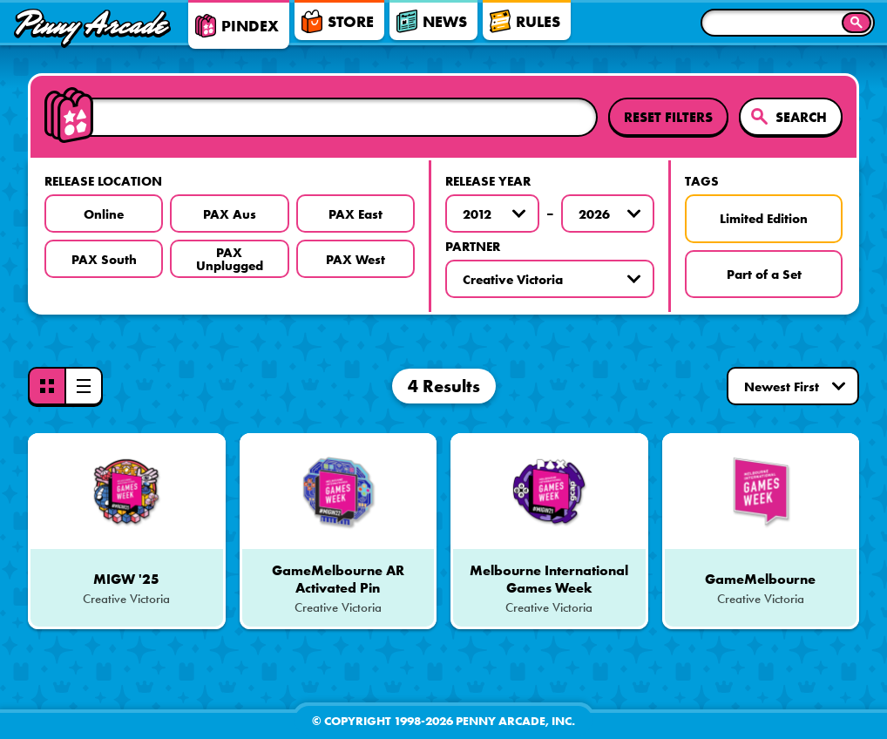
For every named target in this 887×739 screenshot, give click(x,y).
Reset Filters (668, 116)
